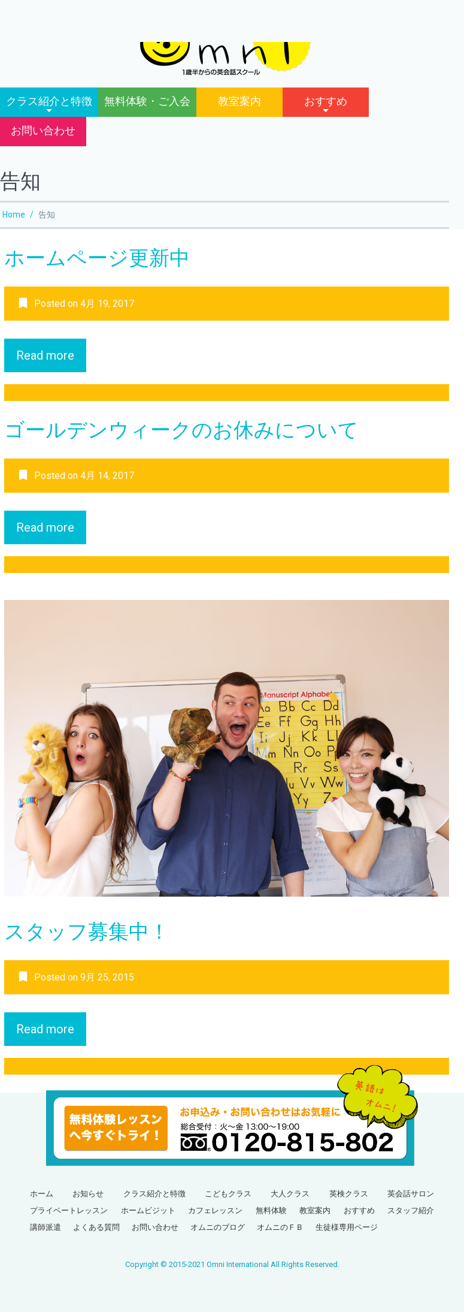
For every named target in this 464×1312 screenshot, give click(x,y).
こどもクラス (228, 1193)
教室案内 (239, 101)
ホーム (41, 1193)
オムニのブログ (217, 1227)
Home (13, 214)
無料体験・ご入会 (147, 101)
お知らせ (88, 1193)
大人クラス (290, 1193)
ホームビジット (148, 1210)
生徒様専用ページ (347, 1227)
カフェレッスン (215, 1210)
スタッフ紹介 (410, 1210)
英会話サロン (410, 1193)
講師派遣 (45, 1227)
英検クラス (348, 1193)
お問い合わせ (43, 130)
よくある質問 (96, 1227)
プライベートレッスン (69, 1210)
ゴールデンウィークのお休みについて (181, 430)
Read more (45, 355)
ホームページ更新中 (97, 258)
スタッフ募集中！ (86, 931)
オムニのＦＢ (280, 1227)
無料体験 (271, 1210)
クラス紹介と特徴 (49, 101)
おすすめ (325, 101)
